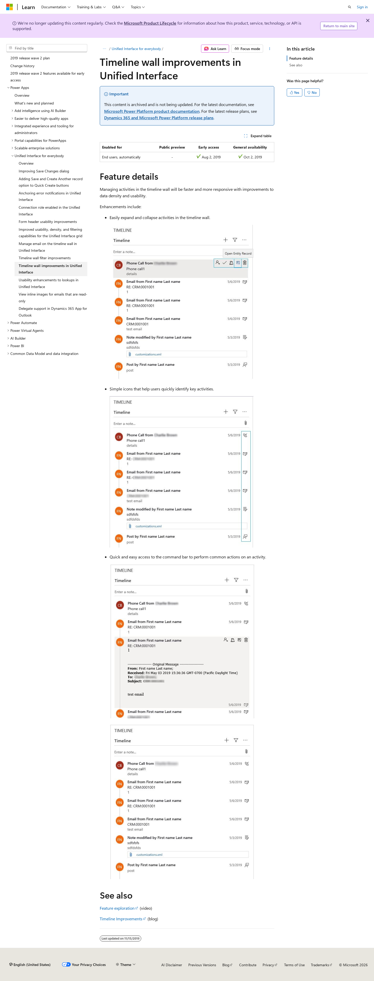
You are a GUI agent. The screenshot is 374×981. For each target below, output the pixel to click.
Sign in (362, 6)
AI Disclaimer (171, 964)
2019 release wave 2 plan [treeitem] (30, 57)
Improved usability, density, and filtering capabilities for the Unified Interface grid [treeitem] (50, 233)
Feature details (301, 58)
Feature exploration (117, 908)
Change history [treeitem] (22, 65)
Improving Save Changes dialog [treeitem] (44, 171)
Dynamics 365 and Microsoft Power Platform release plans (158, 117)
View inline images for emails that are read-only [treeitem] (53, 297)
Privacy (268, 964)
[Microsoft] (9, 7)
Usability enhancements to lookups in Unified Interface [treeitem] (48, 283)
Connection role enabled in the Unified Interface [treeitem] (49, 210)
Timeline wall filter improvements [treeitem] (45, 257)
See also (295, 64)
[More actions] (269, 49)
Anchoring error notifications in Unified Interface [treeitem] (50, 196)
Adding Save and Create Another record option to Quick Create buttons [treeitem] (51, 182)
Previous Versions (202, 964)
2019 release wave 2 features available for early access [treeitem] (47, 76)
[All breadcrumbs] (104, 49)
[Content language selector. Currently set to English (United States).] (30, 965)
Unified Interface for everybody (136, 48)
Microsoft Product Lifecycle (150, 23)
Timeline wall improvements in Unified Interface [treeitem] (50, 269)
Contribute (247, 964)
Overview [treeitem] (22, 95)
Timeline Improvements (121, 918)
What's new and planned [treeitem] (34, 103)
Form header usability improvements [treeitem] (48, 221)
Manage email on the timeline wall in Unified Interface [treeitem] (48, 247)
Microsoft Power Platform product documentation (151, 111)
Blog (225, 964)
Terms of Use (294, 964)
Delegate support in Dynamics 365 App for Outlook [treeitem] (53, 312)
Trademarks (320, 964)
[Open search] (349, 7)
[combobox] (46, 48)
